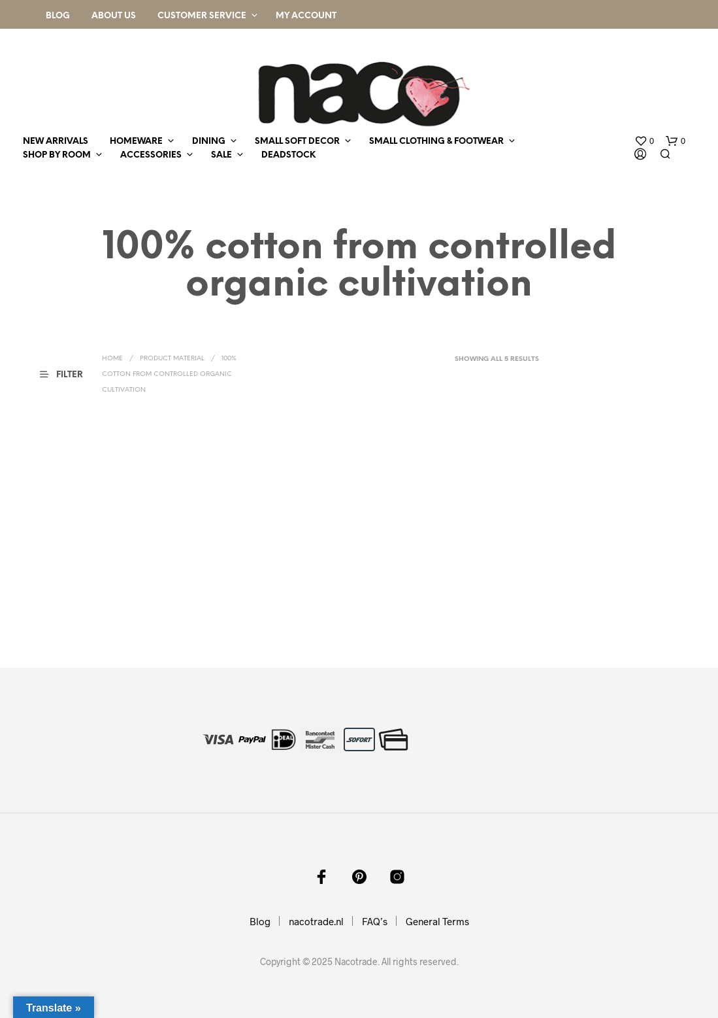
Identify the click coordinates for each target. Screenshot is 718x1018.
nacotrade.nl (316, 921)
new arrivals (55, 141)
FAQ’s (374, 921)
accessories (151, 155)
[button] (644, 141)
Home (112, 358)
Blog (58, 16)
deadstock (288, 155)
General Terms (437, 921)
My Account (306, 16)
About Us (113, 16)
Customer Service (201, 16)
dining (208, 141)
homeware (136, 141)
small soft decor (297, 141)
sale (221, 155)
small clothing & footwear (436, 141)
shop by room (57, 155)
